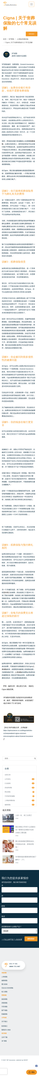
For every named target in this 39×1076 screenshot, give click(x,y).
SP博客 (11, 39)
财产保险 (4, 1010)
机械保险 (4, 1014)
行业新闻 (8, 783)
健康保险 (8, 805)
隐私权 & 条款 (6, 1030)
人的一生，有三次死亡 (23, 815)
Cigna (4, 689)
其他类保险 (8, 787)
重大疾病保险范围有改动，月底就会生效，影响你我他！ (25, 844)
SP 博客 (4, 1041)
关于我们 (4, 1021)
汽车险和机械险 (10, 796)
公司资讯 (8, 779)
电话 (3, 916)
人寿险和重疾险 (22, 39)
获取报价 (32, 34)
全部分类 (8, 775)
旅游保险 (4, 999)
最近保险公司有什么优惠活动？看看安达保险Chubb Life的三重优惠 (25, 830)
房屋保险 (4, 1003)
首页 (4, 39)
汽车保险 (4, 1006)
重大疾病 (4, 984)
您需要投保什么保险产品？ (12, 926)
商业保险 (8, 792)
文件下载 (4, 1037)
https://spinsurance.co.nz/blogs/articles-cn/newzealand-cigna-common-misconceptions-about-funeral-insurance (18, 733)
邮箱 (3, 906)
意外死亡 (6, 592)
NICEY (26, 1060)
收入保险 (4, 991)
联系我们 (4, 1026)
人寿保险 (18, 672)
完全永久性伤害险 (7, 988)
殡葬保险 (16, 545)
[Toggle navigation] (31, 4)
